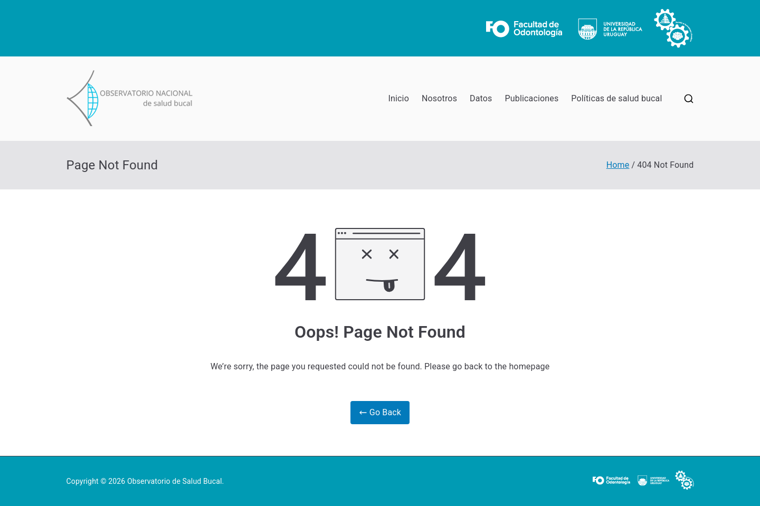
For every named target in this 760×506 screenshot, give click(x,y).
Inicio (398, 98)
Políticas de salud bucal (616, 98)
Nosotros (439, 98)
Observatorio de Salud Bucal (174, 481)
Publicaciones (532, 98)
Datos (481, 98)
